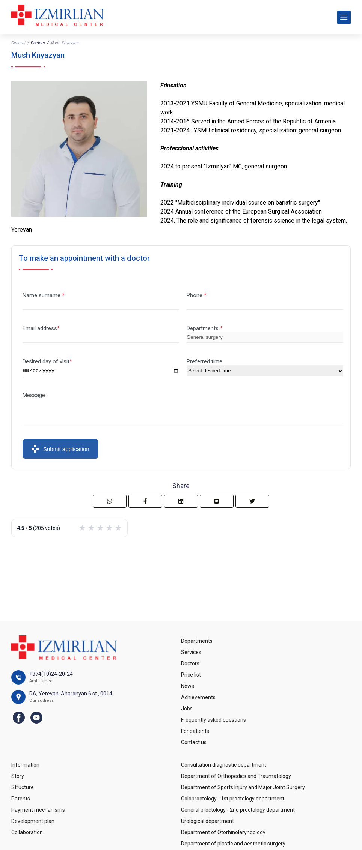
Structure (22, 787)
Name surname (42, 295)
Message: (34, 396)
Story (17, 776)
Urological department (207, 821)
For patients (195, 731)
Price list (191, 675)
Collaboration (27, 832)
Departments (203, 328)
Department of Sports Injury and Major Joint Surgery (243, 787)
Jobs (187, 709)
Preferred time (204, 361)
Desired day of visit (46, 361)
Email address (40, 328)
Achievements (198, 697)
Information (25, 765)
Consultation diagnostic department (223, 765)
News (187, 686)
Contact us (194, 742)
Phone (195, 295)
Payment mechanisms (38, 810)
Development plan (32, 821)
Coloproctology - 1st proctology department (232, 799)
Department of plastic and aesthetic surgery (233, 844)
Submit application (60, 450)
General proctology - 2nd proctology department (238, 810)
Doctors (38, 43)
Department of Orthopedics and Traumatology (236, 776)
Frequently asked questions (213, 720)
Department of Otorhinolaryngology (223, 832)
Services (191, 652)
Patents (20, 799)
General (18, 43)
